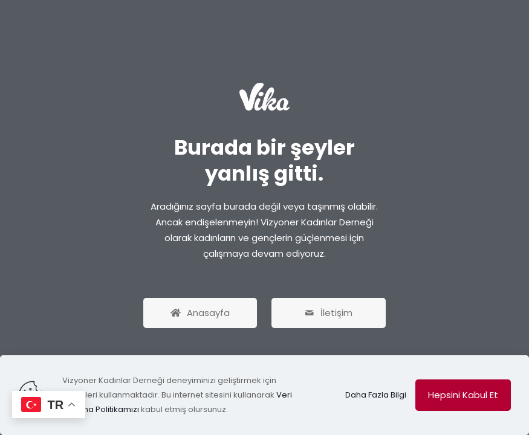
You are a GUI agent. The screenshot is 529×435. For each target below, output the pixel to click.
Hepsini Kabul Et (463, 394)
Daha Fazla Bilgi (375, 395)
